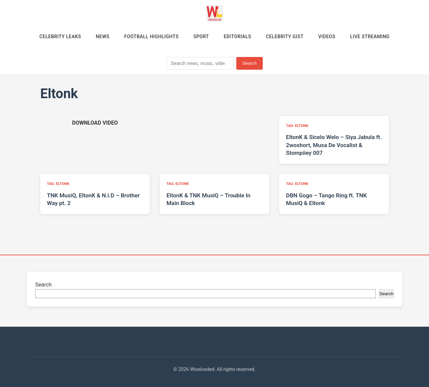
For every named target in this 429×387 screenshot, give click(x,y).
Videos (326, 36)
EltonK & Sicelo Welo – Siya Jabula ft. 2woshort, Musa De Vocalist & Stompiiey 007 (334, 145)
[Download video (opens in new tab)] (95, 123)
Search (249, 63)
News (103, 36)
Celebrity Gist (284, 36)
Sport (201, 36)
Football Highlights (151, 36)
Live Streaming (370, 36)
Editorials (237, 36)
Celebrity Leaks (60, 36)
